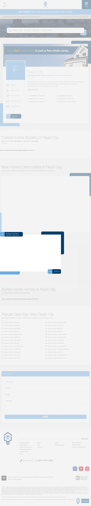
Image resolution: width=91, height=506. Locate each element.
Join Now (53, 271)
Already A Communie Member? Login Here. (9, 234)
